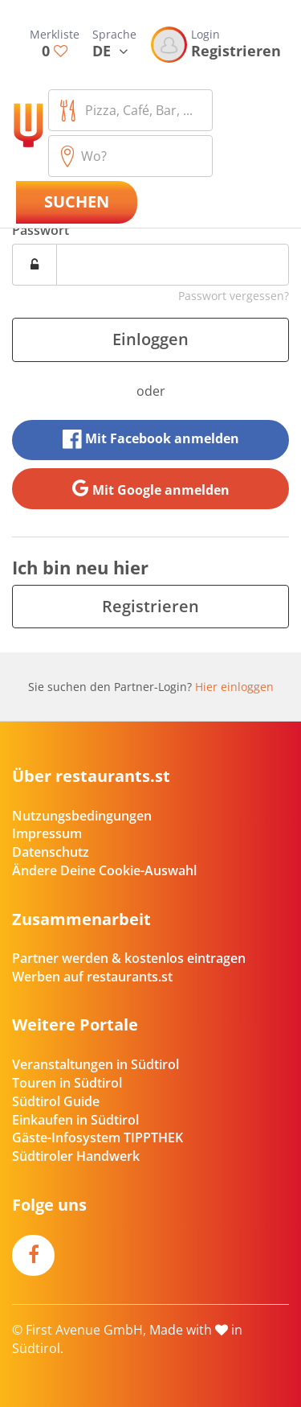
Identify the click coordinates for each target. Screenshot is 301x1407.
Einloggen (150, 339)
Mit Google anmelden (151, 488)
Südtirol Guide (56, 1101)
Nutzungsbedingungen (82, 816)
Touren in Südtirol (67, 1083)
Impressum (47, 833)
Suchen (76, 201)
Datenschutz (50, 852)
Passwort (40, 230)
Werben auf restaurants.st (92, 976)
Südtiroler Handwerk (76, 1156)
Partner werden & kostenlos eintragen (129, 958)
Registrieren (150, 606)
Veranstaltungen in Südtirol (95, 1064)
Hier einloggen (234, 686)
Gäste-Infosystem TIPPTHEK (97, 1137)
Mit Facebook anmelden (151, 439)
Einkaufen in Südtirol (75, 1120)
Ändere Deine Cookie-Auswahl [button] (104, 870)
